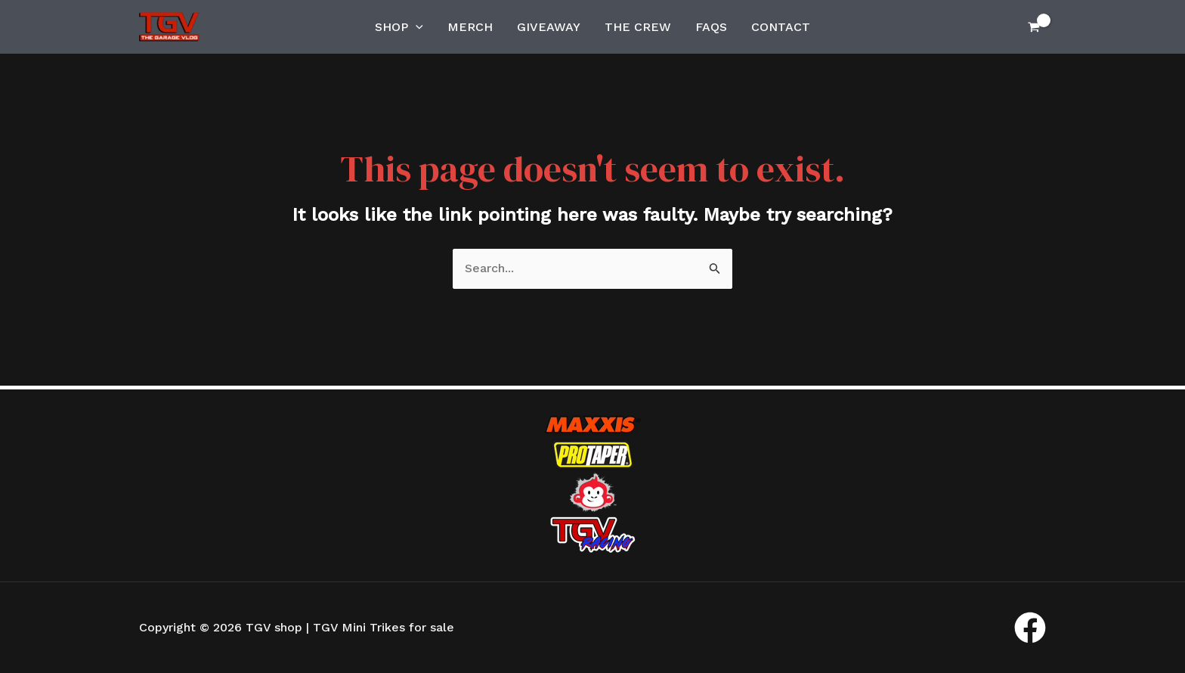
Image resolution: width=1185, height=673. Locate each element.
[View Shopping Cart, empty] (1033, 27)
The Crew (638, 27)
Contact (780, 27)
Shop (399, 27)
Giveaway (548, 27)
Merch (470, 27)
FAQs (711, 27)
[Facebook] (1030, 628)
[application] (415, 27)
